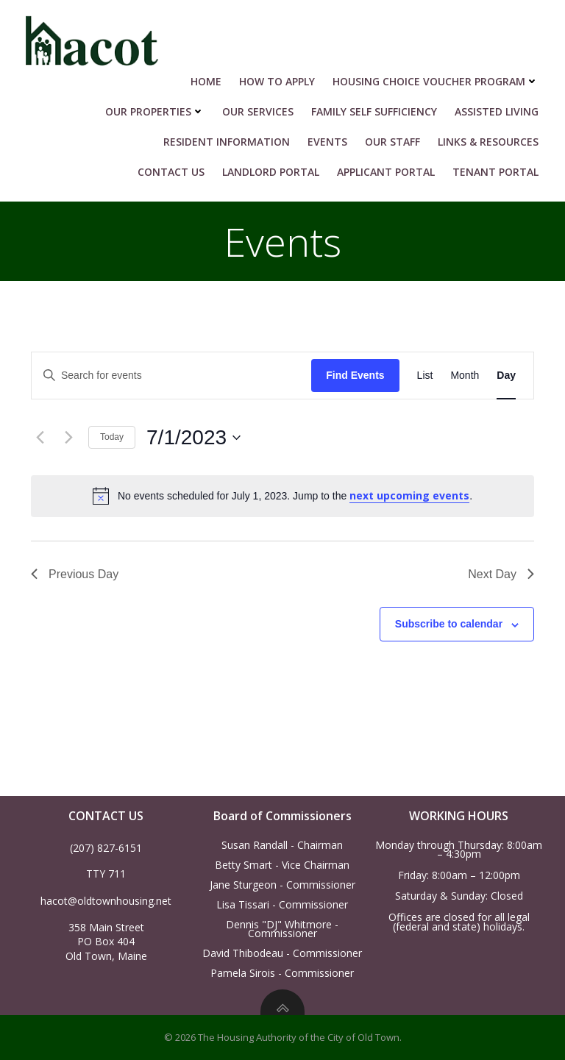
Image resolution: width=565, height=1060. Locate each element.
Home (206, 81)
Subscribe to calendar (448, 624)
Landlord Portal (270, 172)
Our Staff (392, 142)
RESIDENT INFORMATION (226, 142)
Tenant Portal (495, 172)
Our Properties (155, 111)
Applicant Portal (386, 172)
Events (327, 142)
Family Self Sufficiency (374, 111)
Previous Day (74, 574)
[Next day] (68, 438)
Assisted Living (497, 111)
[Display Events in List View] (425, 375)
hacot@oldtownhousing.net (105, 901)
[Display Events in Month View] (464, 375)
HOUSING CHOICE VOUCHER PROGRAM (436, 81)
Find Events (355, 375)
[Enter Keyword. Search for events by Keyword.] (171, 375)
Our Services (258, 111)
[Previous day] (40, 438)
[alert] (282, 495)
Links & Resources (488, 142)
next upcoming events (409, 495)
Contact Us (171, 172)
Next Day (501, 574)
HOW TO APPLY (277, 81)
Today (112, 437)
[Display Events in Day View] (506, 375)
